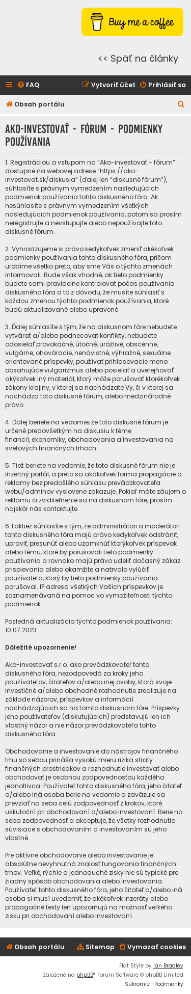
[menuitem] (28, 85)
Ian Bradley (168, 966)
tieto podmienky (138, 275)
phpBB (84, 975)
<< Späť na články (138, 58)
